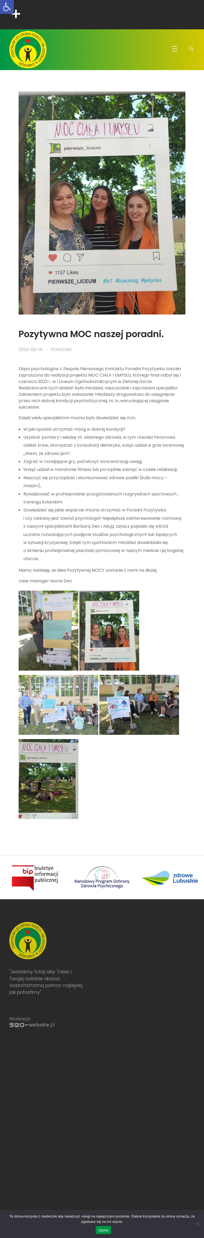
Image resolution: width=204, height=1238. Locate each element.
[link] (7, 7)
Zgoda (103, 1230)
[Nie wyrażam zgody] (197, 1224)
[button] (8, 877)
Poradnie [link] (61, 349)
